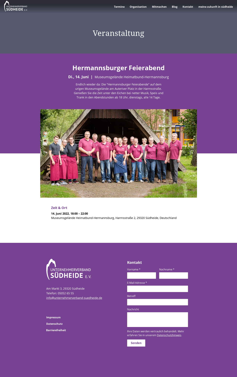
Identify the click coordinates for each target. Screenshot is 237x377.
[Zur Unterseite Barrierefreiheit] (57, 330)
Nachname (166, 269)
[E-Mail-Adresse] (156, 289)
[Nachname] (172, 275)
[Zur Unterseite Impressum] (57, 317)
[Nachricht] (157, 320)
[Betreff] (156, 302)
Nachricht (133, 309)
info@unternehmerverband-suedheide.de (74, 298)
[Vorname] (140, 275)
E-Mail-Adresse (137, 282)
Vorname (133, 269)
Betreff (131, 296)
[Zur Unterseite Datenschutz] (57, 324)
